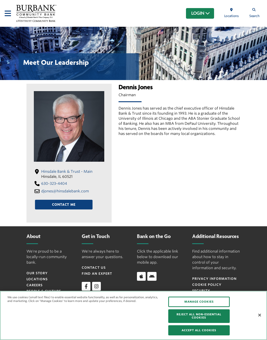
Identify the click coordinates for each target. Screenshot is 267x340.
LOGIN (200, 13)
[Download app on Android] (152, 276)
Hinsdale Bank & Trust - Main (67, 171)
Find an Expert (97, 273)
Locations (37, 279)
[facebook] (86, 286)
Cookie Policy (206, 284)
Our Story (37, 273)
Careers (34, 285)
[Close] (260, 315)
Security (201, 290)
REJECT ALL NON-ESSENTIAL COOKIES (199, 316)
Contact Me (63, 205)
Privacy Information (214, 278)
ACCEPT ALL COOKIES (199, 330)
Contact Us (94, 267)
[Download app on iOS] (141, 276)
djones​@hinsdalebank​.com (65, 191)
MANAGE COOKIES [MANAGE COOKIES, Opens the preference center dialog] (199, 301)
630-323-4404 (54, 183)
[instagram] (96, 286)
